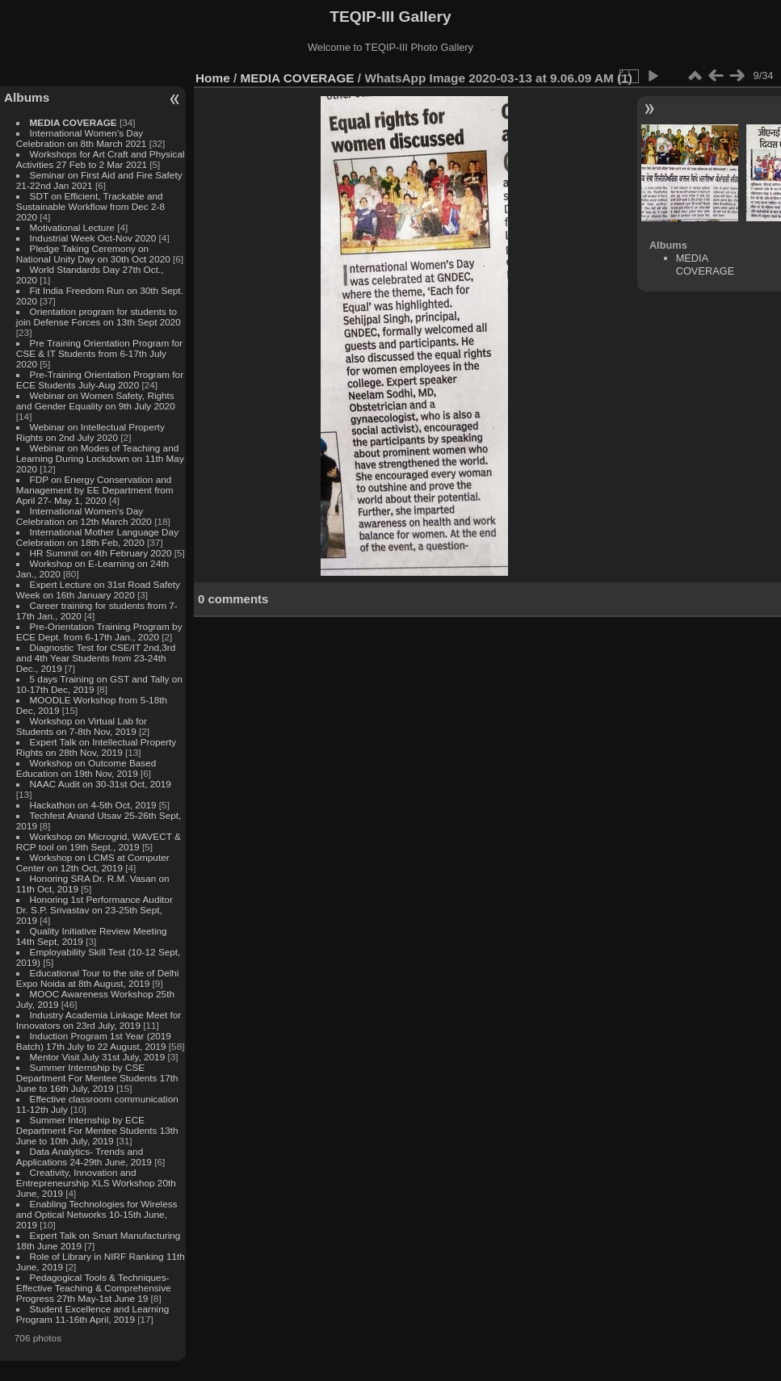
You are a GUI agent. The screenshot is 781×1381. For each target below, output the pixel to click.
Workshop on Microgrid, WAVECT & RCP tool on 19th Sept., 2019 (98, 841)
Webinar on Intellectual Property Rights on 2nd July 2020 (90, 432)
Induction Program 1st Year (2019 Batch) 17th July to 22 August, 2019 (93, 1041)
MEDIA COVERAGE (73, 122)
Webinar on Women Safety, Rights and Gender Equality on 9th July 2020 (95, 400)
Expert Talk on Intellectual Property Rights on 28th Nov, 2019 (96, 747)
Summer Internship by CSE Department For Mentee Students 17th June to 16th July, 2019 (97, 1077)
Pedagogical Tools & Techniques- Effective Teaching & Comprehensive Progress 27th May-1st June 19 (93, 1287)
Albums (26, 97)
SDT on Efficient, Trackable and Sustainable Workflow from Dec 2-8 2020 (90, 206)
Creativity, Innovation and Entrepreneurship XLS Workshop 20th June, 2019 (96, 1182)
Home (212, 78)
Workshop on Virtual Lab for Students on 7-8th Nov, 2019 (81, 726)
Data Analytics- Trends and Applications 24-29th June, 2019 (84, 1156)
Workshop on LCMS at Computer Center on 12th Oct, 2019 (93, 862)
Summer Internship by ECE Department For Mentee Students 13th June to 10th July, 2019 (97, 1130)
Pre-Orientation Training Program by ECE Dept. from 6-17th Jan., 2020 (99, 631)
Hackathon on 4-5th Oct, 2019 (93, 805)
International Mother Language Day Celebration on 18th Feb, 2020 (97, 537)
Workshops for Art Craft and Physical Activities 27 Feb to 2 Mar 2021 (100, 159)
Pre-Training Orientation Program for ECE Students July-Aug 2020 (99, 379)
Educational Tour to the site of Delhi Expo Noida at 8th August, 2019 (97, 978)
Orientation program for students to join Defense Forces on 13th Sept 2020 (98, 316)
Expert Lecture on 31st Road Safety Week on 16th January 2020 (98, 589)
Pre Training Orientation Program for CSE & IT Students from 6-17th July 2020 (99, 353)
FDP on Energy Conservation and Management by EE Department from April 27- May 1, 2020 (95, 490)
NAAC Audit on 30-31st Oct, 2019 (100, 784)
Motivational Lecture (72, 227)
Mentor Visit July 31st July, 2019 (99, 1056)
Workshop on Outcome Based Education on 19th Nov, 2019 (86, 768)
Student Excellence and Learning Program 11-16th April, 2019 (92, 1313)
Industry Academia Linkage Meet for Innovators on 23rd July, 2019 (98, 1020)
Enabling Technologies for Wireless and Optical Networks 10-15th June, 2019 (97, 1214)
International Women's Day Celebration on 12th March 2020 (84, 516)
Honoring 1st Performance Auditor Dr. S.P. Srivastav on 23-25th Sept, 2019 (94, 910)
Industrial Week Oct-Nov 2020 (93, 238)
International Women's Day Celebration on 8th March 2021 (81, 138)
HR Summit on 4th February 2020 (101, 553)
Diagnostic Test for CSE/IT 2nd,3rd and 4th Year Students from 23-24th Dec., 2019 (95, 658)
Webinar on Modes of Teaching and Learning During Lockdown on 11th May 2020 (100, 458)
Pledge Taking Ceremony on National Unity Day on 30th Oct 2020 (93, 253)
